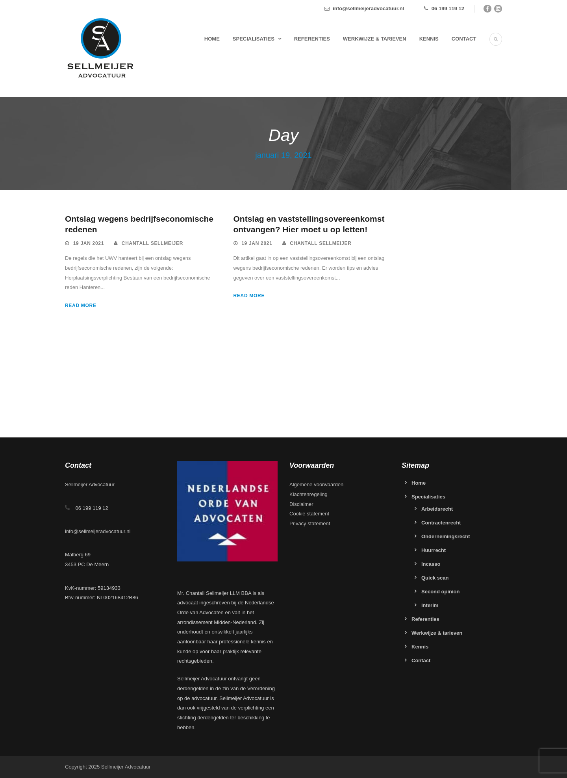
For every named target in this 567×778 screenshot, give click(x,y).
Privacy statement (309, 523)
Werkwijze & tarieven (374, 39)
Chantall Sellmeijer (152, 243)
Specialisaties (253, 39)
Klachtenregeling (308, 494)
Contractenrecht (441, 523)
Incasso (430, 564)
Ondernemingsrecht (445, 536)
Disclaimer (301, 504)
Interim (429, 605)
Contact (464, 39)
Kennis (429, 39)
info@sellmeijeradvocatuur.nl (368, 8)
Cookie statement (309, 514)
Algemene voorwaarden (316, 484)
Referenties (312, 39)
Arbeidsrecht (437, 509)
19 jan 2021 (88, 243)
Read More (80, 305)
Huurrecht (433, 550)
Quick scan (434, 578)
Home (212, 39)
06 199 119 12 (448, 8)
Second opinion (440, 592)
